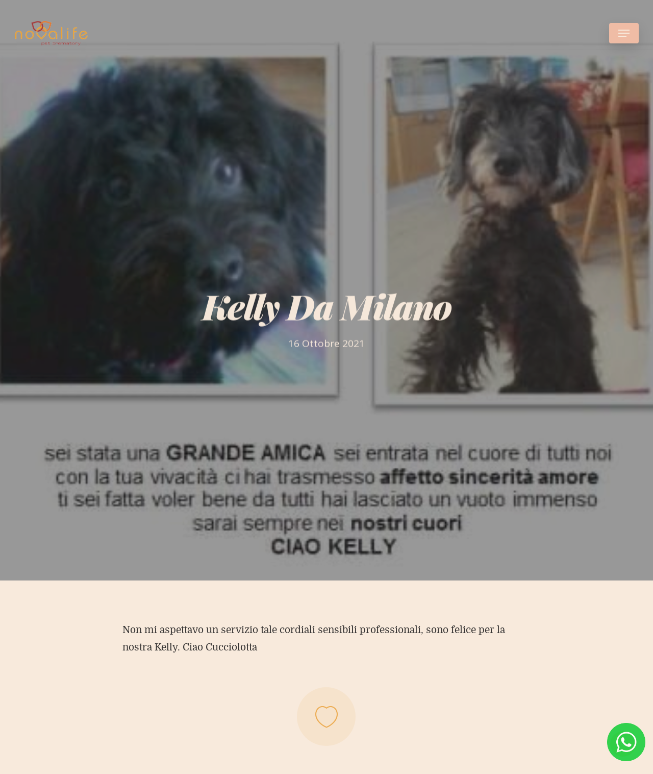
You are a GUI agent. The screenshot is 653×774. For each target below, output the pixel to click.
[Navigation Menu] (624, 33)
